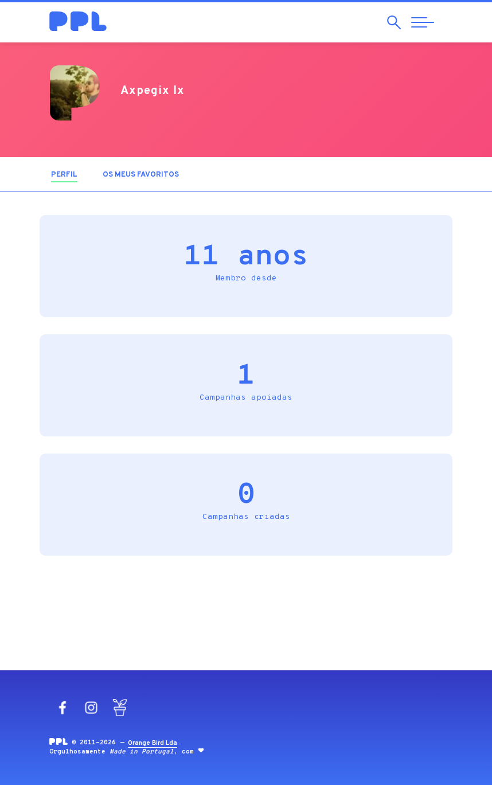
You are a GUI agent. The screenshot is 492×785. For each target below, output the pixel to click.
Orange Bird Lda (152, 743)
